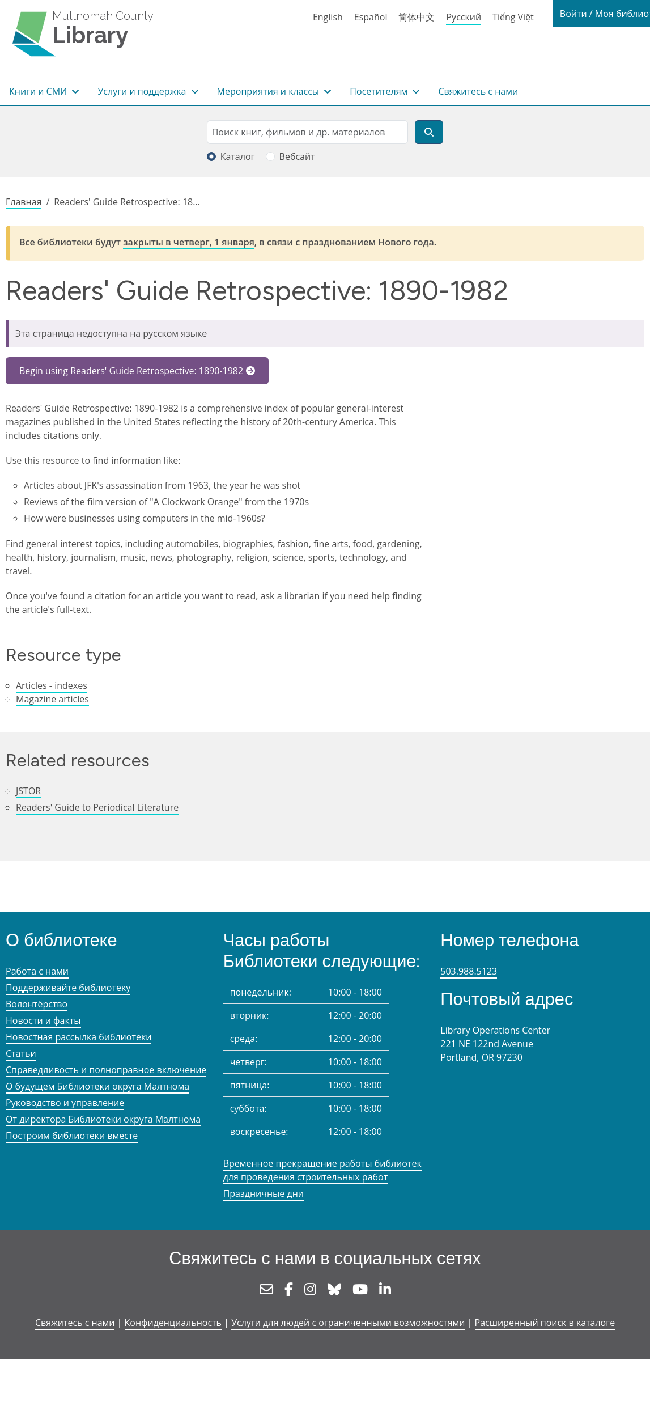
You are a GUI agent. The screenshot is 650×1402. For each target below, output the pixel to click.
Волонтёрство (36, 1004)
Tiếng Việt (513, 17)
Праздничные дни (263, 1193)
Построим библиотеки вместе (72, 1135)
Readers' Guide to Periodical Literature (97, 807)
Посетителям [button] (380, 91)
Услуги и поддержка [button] (142, 91)
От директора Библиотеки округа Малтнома (103, 1119)
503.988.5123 (468, 971)
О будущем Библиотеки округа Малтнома (97, 1086)
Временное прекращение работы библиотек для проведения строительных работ (322, 1170)
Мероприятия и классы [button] (269, 91)
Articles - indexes (51, 685)
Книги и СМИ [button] (39, 91)
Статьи (21, 1053)
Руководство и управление (65, 1102)
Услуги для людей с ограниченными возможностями (348, 1322)
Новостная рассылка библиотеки (78, 1037)
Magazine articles (52, 699)
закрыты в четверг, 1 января (188, 242)
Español (371, 17)
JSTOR (28, 791)
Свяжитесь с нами (478, 91)
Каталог (237, 156)
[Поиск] (429, 132)
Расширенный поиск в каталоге (545, 1322)
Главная (23, 202)
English (328, 17)
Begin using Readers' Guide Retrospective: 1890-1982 (131, 371)
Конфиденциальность (173, 1322)
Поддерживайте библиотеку (68, 987)
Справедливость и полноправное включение (106, 1070)
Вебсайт (297, 156)
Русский (463, 17)
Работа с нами (37, 971)
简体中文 (416, 17)
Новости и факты (43, 1020)
